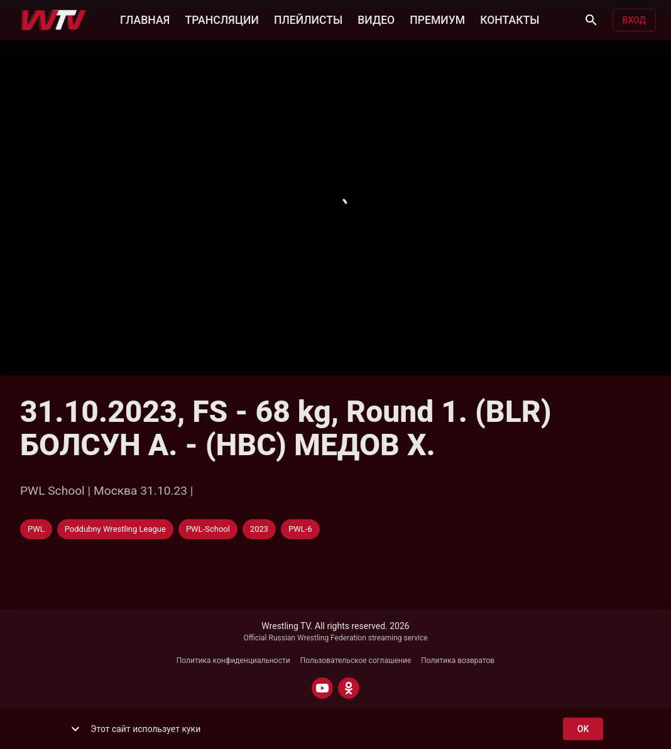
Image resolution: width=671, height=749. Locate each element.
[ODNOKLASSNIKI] (348, 688)
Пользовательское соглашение (356, 660)
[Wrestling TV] (53, 20)
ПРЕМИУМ (437, 19)
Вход (634, 20)
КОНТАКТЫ (509, 19)
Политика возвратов (457, 660)
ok (583, 729)
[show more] (75, 729)
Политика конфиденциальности (233, 660)
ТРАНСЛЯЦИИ (221, 19)
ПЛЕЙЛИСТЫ (308, 19)
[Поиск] (591, 20)
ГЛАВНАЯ (144, 19)
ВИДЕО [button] (376, 19)
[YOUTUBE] (322, 688)
